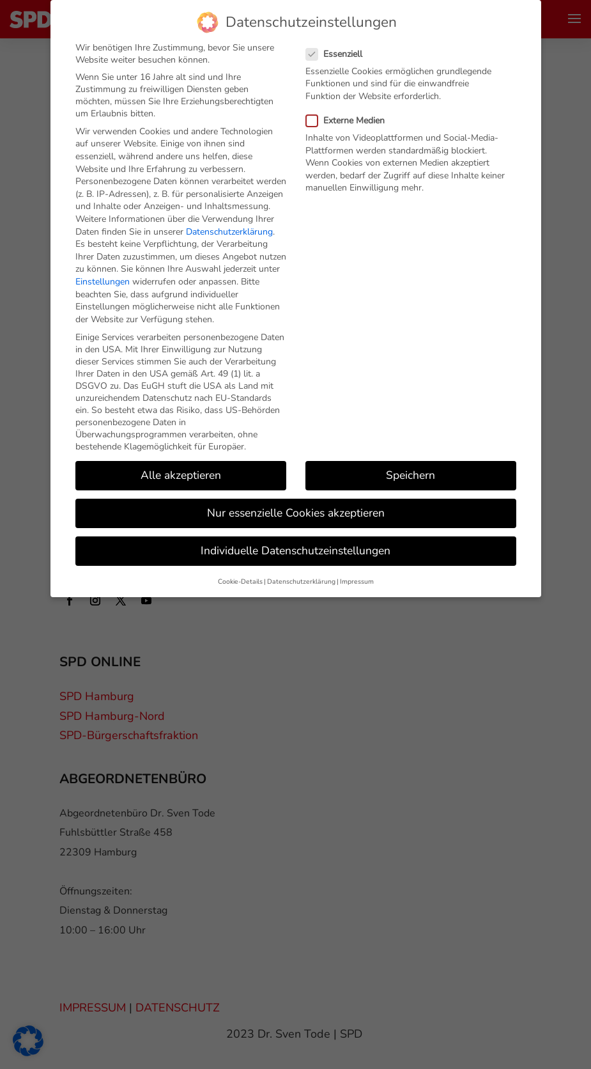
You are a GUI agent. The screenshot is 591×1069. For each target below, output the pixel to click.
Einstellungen (102, 269)
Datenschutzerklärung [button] (301, 569)
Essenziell (339, 42)
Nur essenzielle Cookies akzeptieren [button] (296, 500)
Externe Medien (350, 108)
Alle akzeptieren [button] (181, 463)
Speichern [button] (410, 463)
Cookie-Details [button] (240, 569)
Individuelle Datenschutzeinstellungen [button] (295, 538)
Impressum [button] (357, 569)
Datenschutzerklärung (229, 220)
